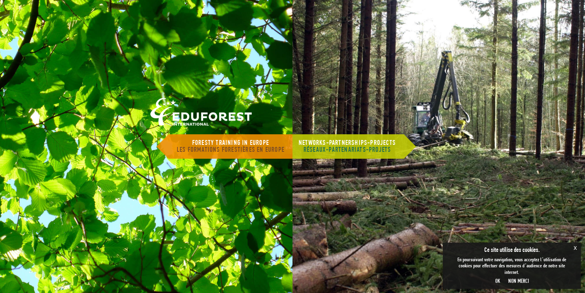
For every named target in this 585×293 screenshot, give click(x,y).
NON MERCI (518, 281)
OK (497, 281)
